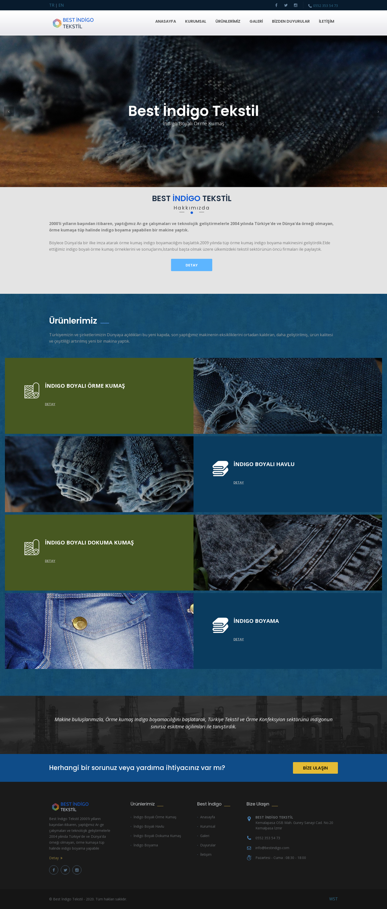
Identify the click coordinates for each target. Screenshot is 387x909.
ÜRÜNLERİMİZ (227, 21)
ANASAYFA (165, 21)
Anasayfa (207, 817)
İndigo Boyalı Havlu (149, 826)
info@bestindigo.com (272, 847)
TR (51, 5)
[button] (9, 111)
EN (61, 5)
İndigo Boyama (146, 845)
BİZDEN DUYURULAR (291, 21)
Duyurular (208, 845)
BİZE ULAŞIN (315, 768)
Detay (192, 264)
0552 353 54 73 (325, 5)
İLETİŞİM (326, 21)
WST (333, 899)
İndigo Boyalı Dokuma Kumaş (157, 835)
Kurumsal (207, 826)
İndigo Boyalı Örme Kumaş (155, 817)
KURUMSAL (195, 21)
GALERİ (256, 21)
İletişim (206, 854)
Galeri (204, 835)
